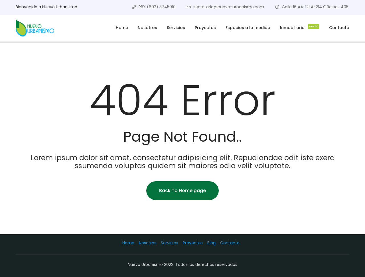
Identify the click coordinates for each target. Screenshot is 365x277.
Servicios (176, 27)
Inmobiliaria (299, 26)
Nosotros (147, 27)
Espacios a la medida (248, 27)
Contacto (339, 27)
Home (122, 27)
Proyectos (205, 27)
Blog (211, 243)
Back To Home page (182, 190)
